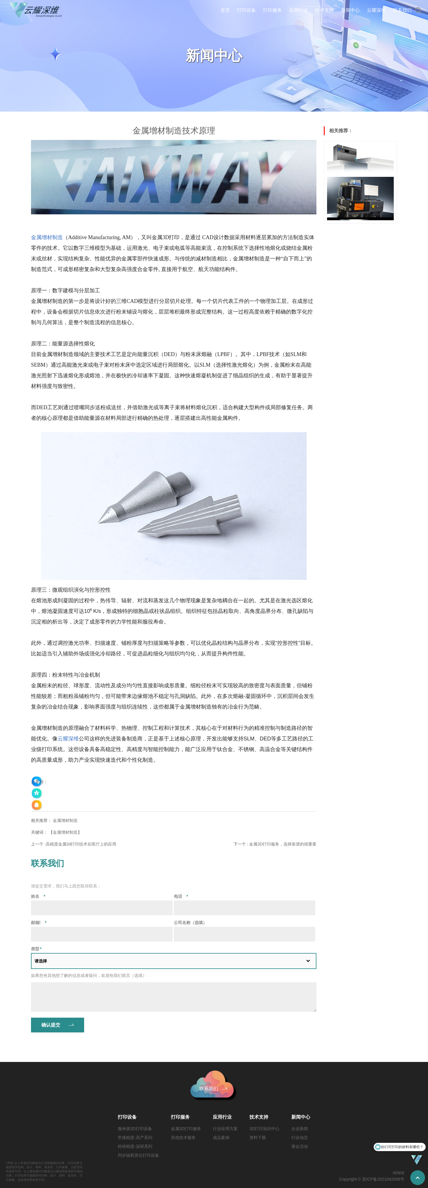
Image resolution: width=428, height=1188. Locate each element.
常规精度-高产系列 (135, 1137)
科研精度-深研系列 (135, 1146)
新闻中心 (350, 10)
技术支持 (324, 10)
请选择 (41, 961)
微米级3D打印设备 (135, 1128)
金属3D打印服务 (186, 1128)
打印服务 (272, 10)
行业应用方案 (225, 1128)
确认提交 (50, 1024)
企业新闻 (299, 1128)
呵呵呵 (398, 1173)
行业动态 (299, 1137)
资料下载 (257, 1137)
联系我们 (402, 10)
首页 (225, 10)
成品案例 (221, 1137)
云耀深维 (376, 10)
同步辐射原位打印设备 (138, 1155)
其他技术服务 (183, 1137)
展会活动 (299, 1146)
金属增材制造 (65, 820)
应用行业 (298, 10)
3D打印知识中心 (264, 1128)
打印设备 (246, 10)
